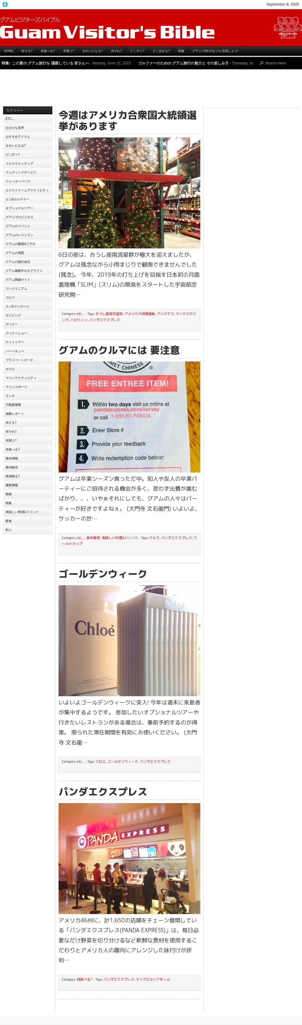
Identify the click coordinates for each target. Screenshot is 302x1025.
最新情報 (12, 485)
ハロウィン (79, 319)
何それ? (116, 51)
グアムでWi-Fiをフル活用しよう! (215, 51)
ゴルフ (10, 297)
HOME (8, 51)
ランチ (10, 396)
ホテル (10, 369)
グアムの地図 (15, 253)
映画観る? (13, 476)
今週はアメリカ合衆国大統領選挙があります (128, 120)
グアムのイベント (18, 226)
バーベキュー (15, 351)
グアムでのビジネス (19, 217)
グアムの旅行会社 (18, 261)
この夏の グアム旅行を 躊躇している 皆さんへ (50, 63)
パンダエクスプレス (104, 319)
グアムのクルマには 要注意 (119, 350)
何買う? (69, 51)
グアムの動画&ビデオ (20, 244)
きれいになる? (92, 51)
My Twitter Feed (4, 4)
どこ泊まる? (161, 51)
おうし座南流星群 (109, 313)
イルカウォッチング (19, 163)
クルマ (154, 537)
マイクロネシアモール (153, 979)
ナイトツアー (15, 342)
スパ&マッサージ (17, 306)
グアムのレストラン (19, 235)
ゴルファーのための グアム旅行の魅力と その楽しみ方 (183, 63)
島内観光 (12, 467)
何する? (27, 51)
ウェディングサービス (21, 172)
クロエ (101, 761)
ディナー (12, 324)
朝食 (9, 494)
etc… (10, 118)
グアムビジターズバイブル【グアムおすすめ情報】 (151, 27)
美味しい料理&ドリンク (22, 512)
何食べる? (48, 51)
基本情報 (12, 458)
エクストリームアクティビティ (27, 190)
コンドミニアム (16, 288)
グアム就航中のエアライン (24, 270)
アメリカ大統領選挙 (139, 313)
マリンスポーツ (16, 387)
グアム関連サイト (18, 279)
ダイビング (13, 315)
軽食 (9, 521)
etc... (80, 313)
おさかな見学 (15, 127)
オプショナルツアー (19, 208)
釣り (9, 530)
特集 (181, 51)
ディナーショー (16, 333)
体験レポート (15, 413)
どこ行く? (137, 51)
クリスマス (165, 313)
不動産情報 (13, 404)
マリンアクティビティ (21, 378)
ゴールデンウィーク (103, 574)
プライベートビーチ (19, 360)
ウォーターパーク (18, 181)
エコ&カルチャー (17, 199)
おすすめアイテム (18, 136)
